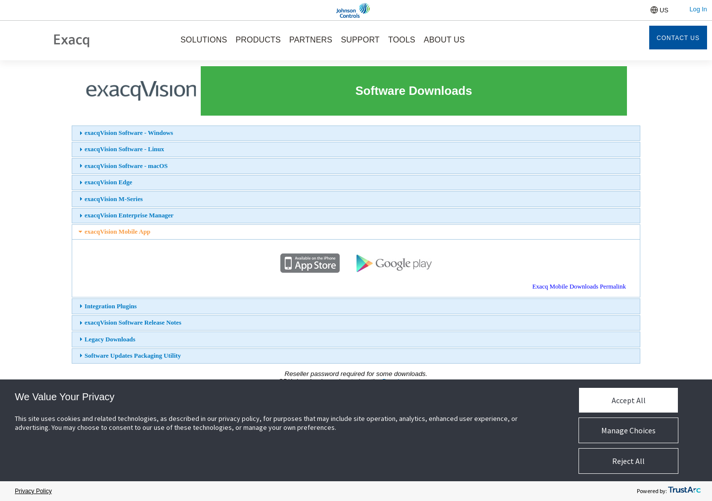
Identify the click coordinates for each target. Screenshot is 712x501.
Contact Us (678, 38)
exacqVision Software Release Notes (133, 322)
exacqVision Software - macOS (126, 166)
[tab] (356, 133)
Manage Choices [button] (628, 430)
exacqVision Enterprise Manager (129, 215)
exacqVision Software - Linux (124, 149)
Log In (698, 9)
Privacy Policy (33, 491)
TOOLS (401, 40)
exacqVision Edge (109, 182)
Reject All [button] (628, 461)
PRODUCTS (257, 40)
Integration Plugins (111, 306)
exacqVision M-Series (114, 199)
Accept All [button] (629, 400)
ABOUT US (444, 40)
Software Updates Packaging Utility (133, 355)
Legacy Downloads (110, 339)
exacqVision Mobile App (117, 231)
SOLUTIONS (203, 40)
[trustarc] (684, 491)
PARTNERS (310, 40)
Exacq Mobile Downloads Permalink (578, 286)
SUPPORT (360, 40)
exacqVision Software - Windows (129, 132)
